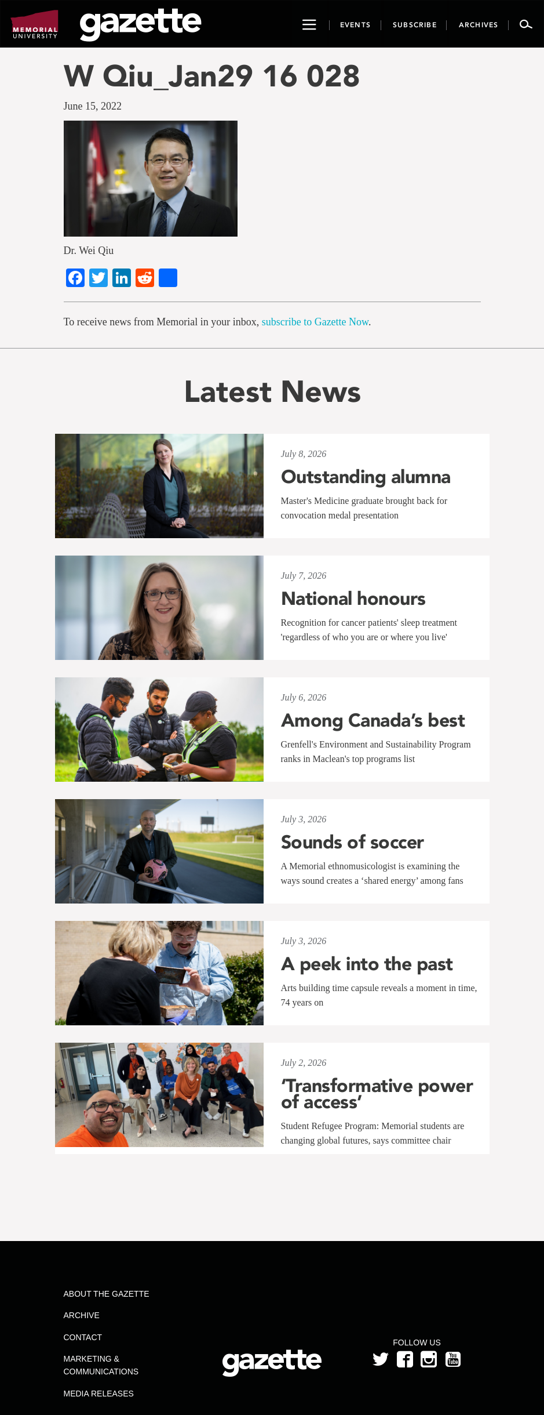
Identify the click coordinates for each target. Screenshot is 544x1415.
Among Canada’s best (373, 720)
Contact (83, 1337)
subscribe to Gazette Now (315, 322)
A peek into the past (367, 964)
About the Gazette (106, 1293)
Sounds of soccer (352, 842)
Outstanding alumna (366, 477)
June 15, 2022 (93, 106)
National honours (353, 598)
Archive (82, 1315)
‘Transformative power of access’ (377, 1093)
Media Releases (99, 1393)
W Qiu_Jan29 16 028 (212, 75)
